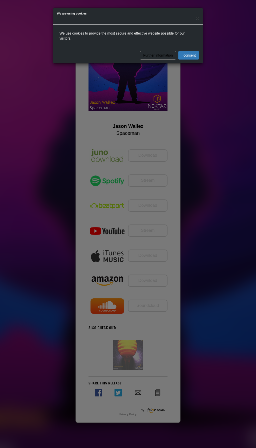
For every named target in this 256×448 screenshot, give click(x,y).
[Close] (197, 18)
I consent (189, 55)
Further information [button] (158, 55)
